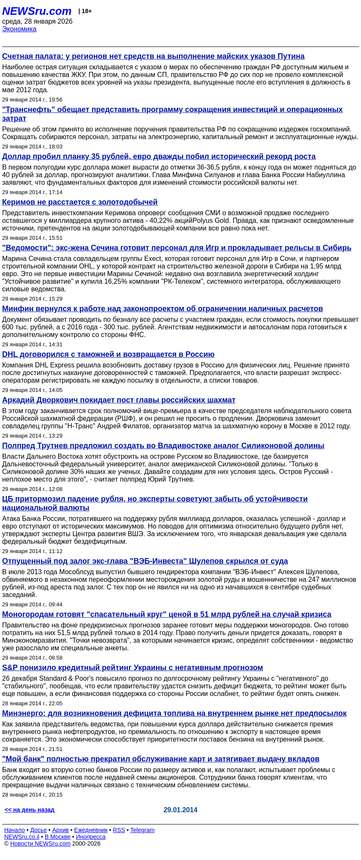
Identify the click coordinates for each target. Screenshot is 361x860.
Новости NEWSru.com (40, 843)
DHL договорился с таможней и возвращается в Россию (108, 354)
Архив (60, 830)
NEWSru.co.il (21, 836)
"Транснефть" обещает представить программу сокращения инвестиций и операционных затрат (172, 114)
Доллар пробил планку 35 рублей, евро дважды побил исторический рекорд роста (159, 156)
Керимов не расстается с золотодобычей (79, 202)
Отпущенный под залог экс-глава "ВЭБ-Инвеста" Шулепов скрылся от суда (145, 561)
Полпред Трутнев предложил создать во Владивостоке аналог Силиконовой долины (163, 445)
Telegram (142, 830)
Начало (14, 830)
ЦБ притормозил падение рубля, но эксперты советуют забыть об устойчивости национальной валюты (155, 503)
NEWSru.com (37, 11)
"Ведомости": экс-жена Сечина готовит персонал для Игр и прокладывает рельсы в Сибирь (177, 248)
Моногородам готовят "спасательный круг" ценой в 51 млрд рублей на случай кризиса (166, 614)
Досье (38, 830)
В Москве (58, 836)
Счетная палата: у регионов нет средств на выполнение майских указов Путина (153, 56)
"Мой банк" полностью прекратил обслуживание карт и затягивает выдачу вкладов (161, 759)
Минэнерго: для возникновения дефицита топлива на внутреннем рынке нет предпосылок (174, 713)
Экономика (19, 29)
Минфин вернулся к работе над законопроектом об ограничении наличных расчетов (162, 308)
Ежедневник (91, 830)
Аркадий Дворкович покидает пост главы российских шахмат (119, 400)
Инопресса (91, 836)
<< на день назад (29, 809)
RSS (119, 830)
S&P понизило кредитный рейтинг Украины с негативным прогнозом (132, 667)
